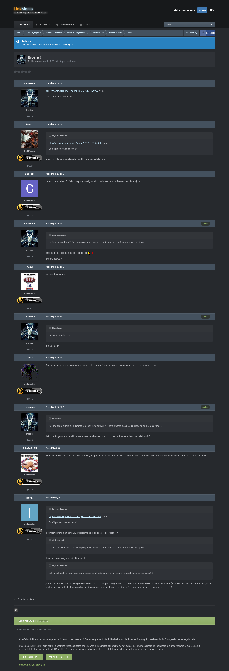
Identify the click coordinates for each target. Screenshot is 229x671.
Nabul (30, 267)
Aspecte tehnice (68, 61)
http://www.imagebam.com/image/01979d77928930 (72, 91)
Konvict (29, 124)
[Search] (179, 24)
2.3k (30, 166)
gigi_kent (29, 174)
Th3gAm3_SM (30, 448)
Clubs (86, 24)
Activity (44, 24)
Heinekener (36, 61)
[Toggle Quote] (50, 135)
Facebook (210, 33)
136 (30, 399)
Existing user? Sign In (184, 10)
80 (29, 308)
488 (30, 116)
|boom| (29, 497)
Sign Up (202, 10)
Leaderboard (66, 24)
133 (30, 215)
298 (30, 490)
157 (30, 539)
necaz (30, 357)
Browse (24, 24)
